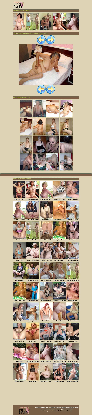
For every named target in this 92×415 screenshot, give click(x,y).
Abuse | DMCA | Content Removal (63, 411)
